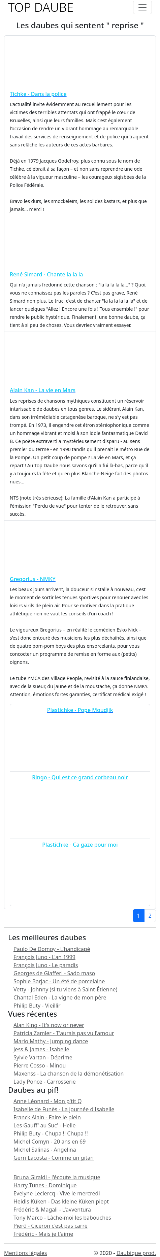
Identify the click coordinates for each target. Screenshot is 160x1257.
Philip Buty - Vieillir (37, 1005)
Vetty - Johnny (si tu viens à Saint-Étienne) (65, 989)
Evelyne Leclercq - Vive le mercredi (56, 1193)
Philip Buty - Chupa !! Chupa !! (50, 1133)
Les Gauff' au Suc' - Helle (44, 1125)
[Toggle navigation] (142, 7)
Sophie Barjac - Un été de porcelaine (59, 981)
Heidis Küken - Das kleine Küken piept (61, 1201)
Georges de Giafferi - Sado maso (54, 973)
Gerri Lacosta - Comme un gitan (53, 1157)
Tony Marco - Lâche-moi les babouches (62, 1217)
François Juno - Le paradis (45, 965)
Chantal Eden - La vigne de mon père (59, 997)
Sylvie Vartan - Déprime (42, 1057)
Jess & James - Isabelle (41, 1049)
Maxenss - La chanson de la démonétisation (68, 1073)
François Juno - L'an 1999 (44, 957)
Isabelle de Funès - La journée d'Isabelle (63, 1109)
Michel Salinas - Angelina (44, 1149)
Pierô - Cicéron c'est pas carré (50, 1225)
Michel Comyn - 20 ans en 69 (49, 1141)
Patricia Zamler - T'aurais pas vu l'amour (63, 1033)
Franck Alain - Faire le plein (47, 1117)
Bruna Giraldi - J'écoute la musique (56, 1177)
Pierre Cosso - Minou (39, 1065)
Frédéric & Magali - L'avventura (52, 1209)
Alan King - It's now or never (48, 1025)
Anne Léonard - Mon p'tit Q (47, 1101)
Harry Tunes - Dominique (45, 1185)
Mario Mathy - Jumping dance (50, 1041)
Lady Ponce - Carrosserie (44, 1081)
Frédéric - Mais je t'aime (43, 1233)
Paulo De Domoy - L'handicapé (51, 949)
